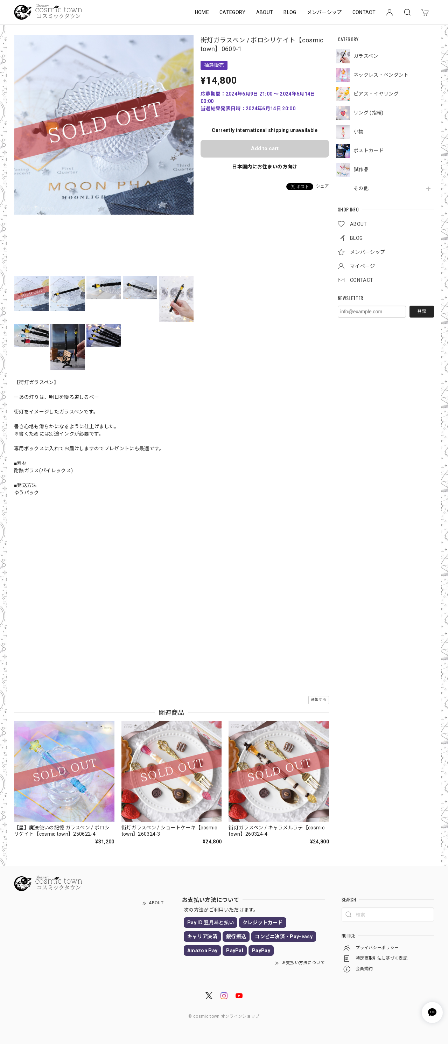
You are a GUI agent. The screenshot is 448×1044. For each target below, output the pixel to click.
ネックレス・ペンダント (381, 75)
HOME (202, 12)
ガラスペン (366, 56)
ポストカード (369, 150)
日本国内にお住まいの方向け (264, 166)
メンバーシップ (324, 12)
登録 (421, 311)
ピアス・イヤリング (376, 94)
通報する (319, 699)
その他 (361, 188)
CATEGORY (232, 12)
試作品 (361, 169)
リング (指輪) (369, 113)
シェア (322, 186)
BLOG (290, 12)
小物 (359, 131)
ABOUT (264, 12)
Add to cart (265, 148)
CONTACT (364, 12)
